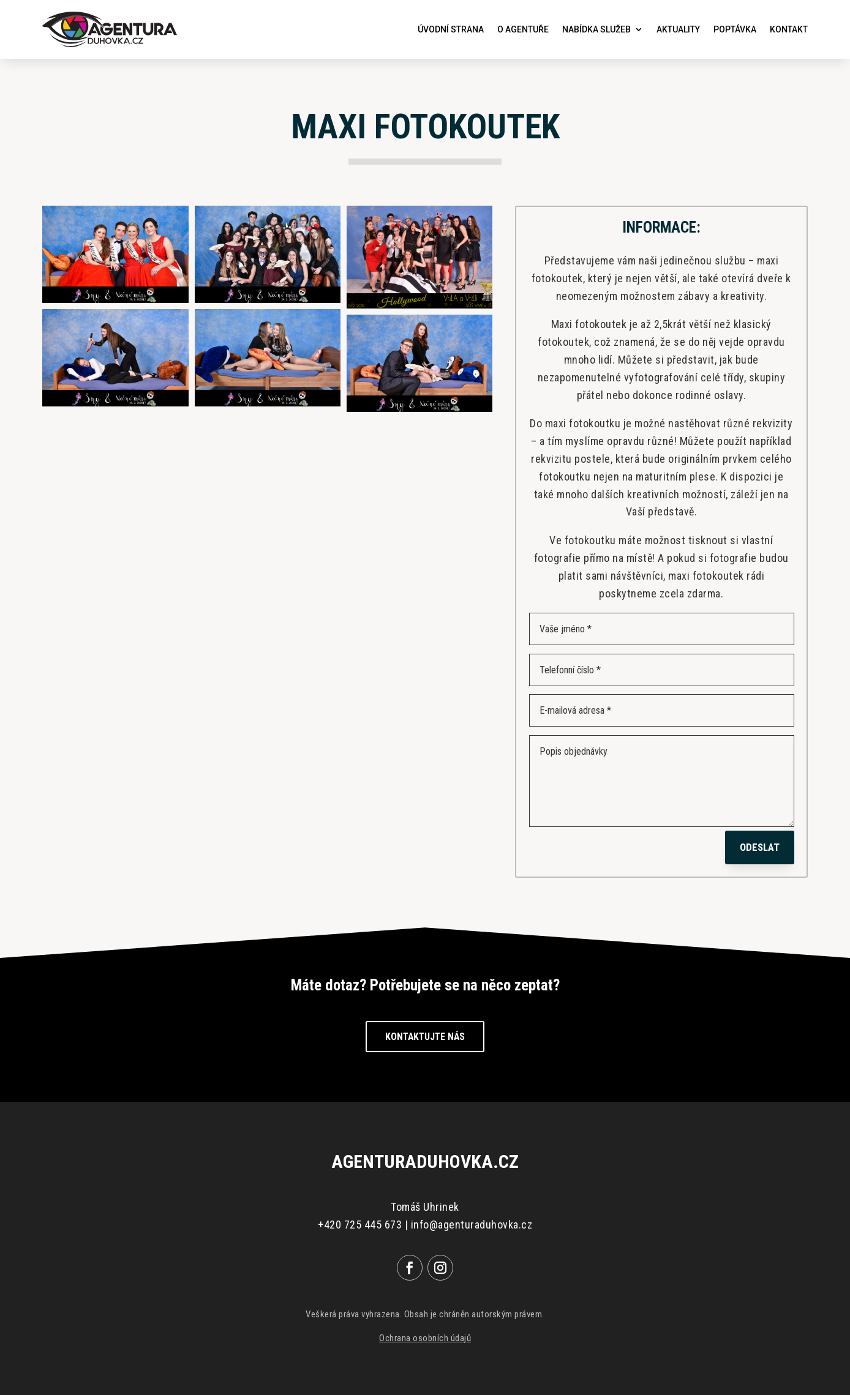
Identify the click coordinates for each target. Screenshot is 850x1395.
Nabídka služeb (596, 29)
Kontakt (789, 29)
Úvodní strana (451, 29)
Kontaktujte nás (425, 1036)
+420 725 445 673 (360, 1224)
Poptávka (734, 29)
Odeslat (760, 847)
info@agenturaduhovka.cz (472, 1224)
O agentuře (523, 29)
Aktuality (678, 29)
